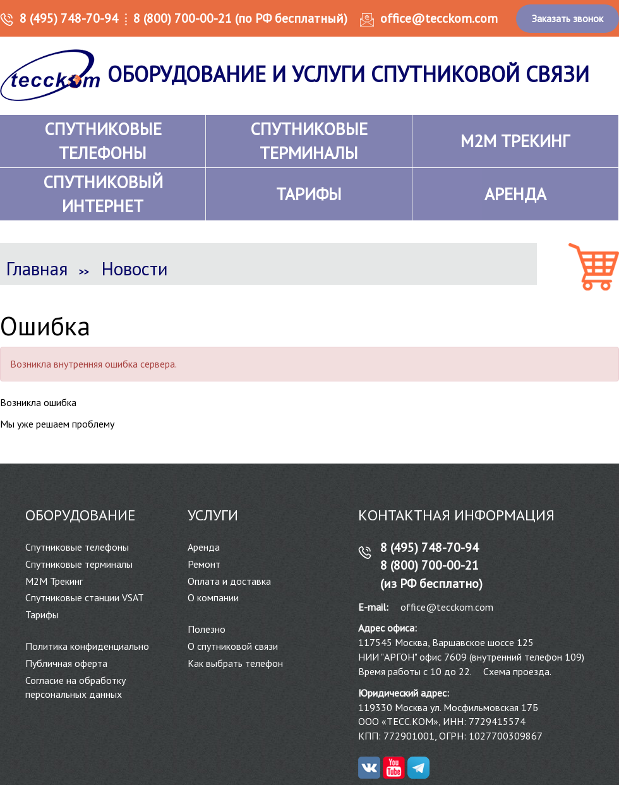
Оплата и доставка (229, 581)
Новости (135, 268)
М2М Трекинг (54, 581)
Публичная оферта (66, 663)
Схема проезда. (517, 671)
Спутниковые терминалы (79, 564)
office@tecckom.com (439, 18)
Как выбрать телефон (235, 663)
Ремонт (204, 564)
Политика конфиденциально (87, 646)
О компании (213, 597)
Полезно (206, 629)
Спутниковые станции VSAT (84, 597)
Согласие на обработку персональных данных (75, 687)
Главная (37, 268)
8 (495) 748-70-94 (69, 18)
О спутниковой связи (233, 646)
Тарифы (42, 614)
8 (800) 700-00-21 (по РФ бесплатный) (240, 18)
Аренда (204, 547)
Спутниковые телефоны (77, 547)
